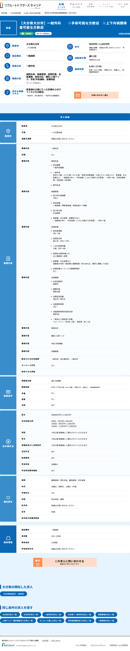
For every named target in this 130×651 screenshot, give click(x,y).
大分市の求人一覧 (31, 614)
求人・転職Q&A (123, 5)
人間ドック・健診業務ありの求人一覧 (18, 620)
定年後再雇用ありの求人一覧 (79, 620)
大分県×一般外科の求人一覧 (79, 614)
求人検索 (61, 5)
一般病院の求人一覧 (106, 620)
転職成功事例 (91, 5)
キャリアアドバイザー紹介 (106, 5)
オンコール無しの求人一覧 (50, 620)
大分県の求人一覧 (10, 614)
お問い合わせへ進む (91, 95)
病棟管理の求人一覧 (106, 614)
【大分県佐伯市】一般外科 (13, 594)
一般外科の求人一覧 (53, 614)
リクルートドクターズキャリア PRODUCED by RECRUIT (20, 6)
